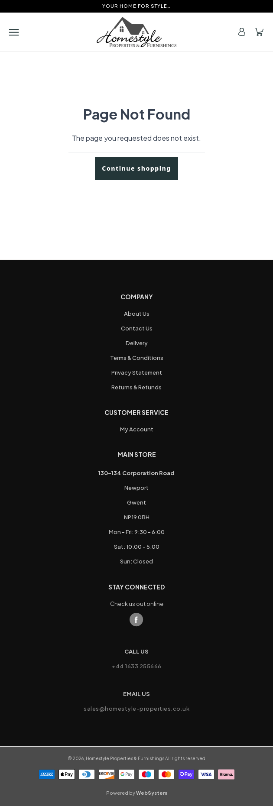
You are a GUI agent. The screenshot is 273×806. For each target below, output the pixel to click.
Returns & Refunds (136, 387)
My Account (136, 429)
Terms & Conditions (136, 357)
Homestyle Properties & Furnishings (125, 758)
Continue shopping (136, 168)
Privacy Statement (136, 372)
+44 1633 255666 (136, 666)
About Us (137, 313)
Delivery (137, 343)
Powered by (136, 793)
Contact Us (137, 328)
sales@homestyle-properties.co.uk (136, 708)
